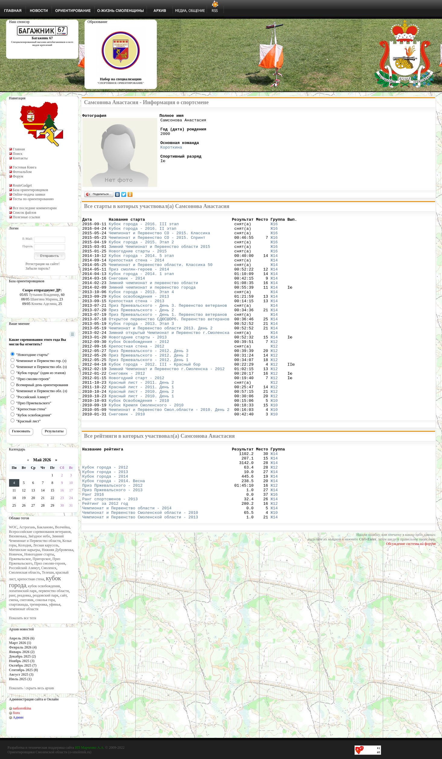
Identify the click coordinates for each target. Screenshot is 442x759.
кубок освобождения (44, 586)
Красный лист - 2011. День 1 (141, 422)
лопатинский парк (23, 591)
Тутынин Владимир (44, 295)
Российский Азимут (24, 568)
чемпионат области (24, 609)
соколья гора (45, 600)
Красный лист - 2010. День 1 (141, 433)
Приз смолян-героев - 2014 (139, 280)
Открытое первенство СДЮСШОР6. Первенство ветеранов (169, 340)
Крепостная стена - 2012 (136, 373)
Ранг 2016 (93, 545)
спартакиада (18, 604)
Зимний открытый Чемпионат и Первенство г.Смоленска (169, 357)
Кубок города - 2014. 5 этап (141, 264)
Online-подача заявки (29, 194)
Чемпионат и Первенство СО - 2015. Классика (159, 237)
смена (13, 600)
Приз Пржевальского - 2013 (112, 539)
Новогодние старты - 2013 (138, 362)
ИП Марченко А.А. (89, 747)
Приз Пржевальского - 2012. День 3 (149, 378)
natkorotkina (22, 708)
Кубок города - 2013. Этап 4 (141, 308)
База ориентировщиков (30, 190)
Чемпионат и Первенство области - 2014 (127, 561)
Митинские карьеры (24, 550)
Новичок (16, 554)
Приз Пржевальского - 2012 (112, 534)
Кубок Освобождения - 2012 (139, 367)
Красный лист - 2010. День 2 (141, 427)
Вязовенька (18, 536)
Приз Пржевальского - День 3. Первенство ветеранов (168, 324)
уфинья (54, 604)
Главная (19, 149)
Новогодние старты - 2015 (138, 259)
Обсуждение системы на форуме (411, 599)
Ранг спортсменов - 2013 (110, 550)
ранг (12, 595)
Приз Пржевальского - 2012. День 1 (149, 389)
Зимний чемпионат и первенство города (152, 302)
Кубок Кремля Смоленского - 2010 (146, 444)
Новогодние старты (39, 554)
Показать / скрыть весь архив (31, 688)
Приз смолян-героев (49, 563)
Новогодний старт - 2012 (136, 411)
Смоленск (48, 568)
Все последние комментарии (35, 208)
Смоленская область (24, 572)
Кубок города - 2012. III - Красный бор (155, 395)
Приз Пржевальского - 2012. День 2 (149, 384)
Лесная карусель (45, 545)
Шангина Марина (44, 299)
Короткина (171, 154)
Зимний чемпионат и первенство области (153, 297)
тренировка (38, 604)
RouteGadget (22, 185)
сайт (63, 595)
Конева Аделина (43, 304)
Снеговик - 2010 (127, 454)
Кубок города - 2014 (105, 523)
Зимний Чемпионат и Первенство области (36, 538)
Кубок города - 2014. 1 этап (141, 286)
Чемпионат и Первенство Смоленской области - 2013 (140, 572)
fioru (16, 713)
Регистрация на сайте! (43, 264)
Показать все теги (22, 618)
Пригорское (42, 559)
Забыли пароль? (38, 268)
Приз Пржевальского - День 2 (141, 329)
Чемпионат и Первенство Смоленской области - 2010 (140, 566)
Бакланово (45, 527)
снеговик (27, 600)
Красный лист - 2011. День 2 (141, 416)
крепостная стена (30, 579)
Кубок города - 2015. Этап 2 (141, 248)
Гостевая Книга (25, 167)
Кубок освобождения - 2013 (139, 313)
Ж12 (274, 367)
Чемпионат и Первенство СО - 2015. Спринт (157, 242)
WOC (13, 527)
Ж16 (274, 226)
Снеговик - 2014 (127, 291)
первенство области (54, 591)
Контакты (20, 158)
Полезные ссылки (26, 217)
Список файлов (24, 212)
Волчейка (62, 527)
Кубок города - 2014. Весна (113, 528)
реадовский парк (45, 595)
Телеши (48, 572)
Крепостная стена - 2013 (136, 319)
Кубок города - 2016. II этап (142, 232)
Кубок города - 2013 (105, 517)
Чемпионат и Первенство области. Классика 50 (161, 275)
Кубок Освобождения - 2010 (139, 438)
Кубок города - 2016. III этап (144, 226)
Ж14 (274, 264)
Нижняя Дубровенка (57, 550)
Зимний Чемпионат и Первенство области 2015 (159, 253)
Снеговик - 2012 (127, 405)
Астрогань (27, 527)
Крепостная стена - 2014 (136, 270)
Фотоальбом (22, 172)
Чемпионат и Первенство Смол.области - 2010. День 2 (169, 449)
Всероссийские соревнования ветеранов (40, 532)
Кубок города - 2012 (105, 512)
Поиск (17, 154)
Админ (18, 717)
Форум (18, 176)
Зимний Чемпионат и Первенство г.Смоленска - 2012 (167, 400)
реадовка (24, 595)
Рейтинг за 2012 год (105, 556)
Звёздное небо (39, 536)
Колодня (24, 545)
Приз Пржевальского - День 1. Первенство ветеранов (168, 335)
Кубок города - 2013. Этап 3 (141, 346)
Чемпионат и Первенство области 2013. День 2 (161, 351)
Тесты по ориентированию (33, 199)
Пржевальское (20, 559)
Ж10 (274, 438)
